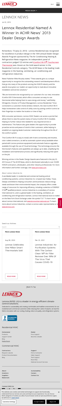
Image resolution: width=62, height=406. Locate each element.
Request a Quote (7, 353)
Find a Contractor (36, 353)
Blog (3, 339)
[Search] (31, 227)
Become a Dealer (36, 336)
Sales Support (35, 355)
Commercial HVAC (10, 346)
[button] (60, 203)
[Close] (59, 393)
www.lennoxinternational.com (38, 201)
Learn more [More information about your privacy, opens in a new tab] (15, 399)
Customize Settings (9, 403)
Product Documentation (9, 355)
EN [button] (52, 4)
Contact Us (35, 375)
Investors (5, 373)
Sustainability (35, 371)
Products (5, 334)
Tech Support (35, 357)
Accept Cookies (39, 403)
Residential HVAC (10, 327)
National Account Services (39, 362)
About (4, 371)
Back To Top (31, 287)
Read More (11, 276)
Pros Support (35, 334)
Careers (33, 373)
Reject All (53, 403)
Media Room (31, 10)
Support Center (7, 336)
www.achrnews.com (39, 168)
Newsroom (5, 377)
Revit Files (34, 360)
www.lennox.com (8, 207)
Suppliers (5, 375)
